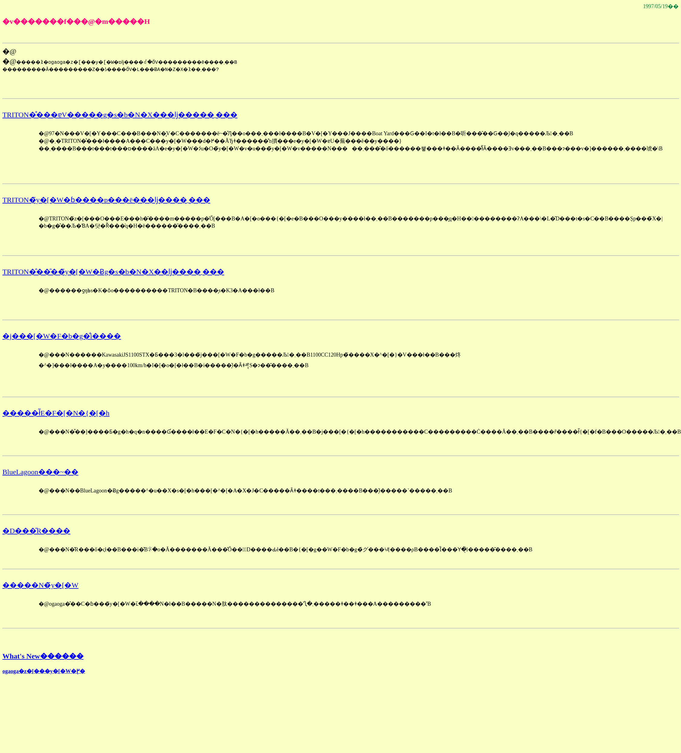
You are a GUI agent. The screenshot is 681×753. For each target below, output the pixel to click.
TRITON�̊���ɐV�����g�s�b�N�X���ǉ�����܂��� (119, 115)
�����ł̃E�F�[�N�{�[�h (56, 413)
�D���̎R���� (36, 531)
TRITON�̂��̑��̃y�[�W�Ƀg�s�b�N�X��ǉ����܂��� (113, 272)
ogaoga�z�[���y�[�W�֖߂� (43, 671)
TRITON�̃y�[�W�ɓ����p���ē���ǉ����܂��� (106, 200)
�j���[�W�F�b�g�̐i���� (61, 336)
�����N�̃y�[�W (40, 585)
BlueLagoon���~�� (40, 472)
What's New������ (43, 656)
